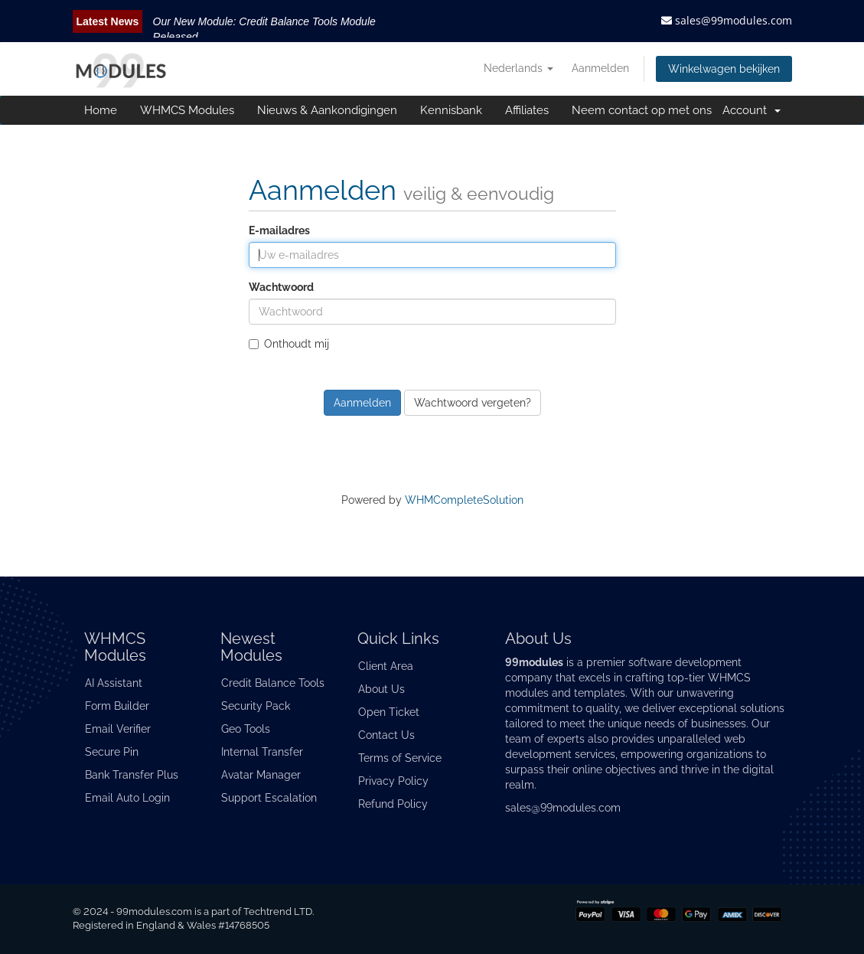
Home (100, 110)
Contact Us (386, 735)
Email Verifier (118, 729)
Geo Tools (245, 729)
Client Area (385, 666)
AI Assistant (113, 683)
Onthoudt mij (289, 344)
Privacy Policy (393, 781)
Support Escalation (269, 798)
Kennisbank (451, 110)
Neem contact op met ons (642, 110)
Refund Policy (393, 804)
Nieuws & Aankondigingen (327, 110)
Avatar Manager (261, 775)
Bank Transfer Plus (131, 775)
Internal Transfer (262, 752)
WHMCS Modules (187, 110)
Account (751, 110)
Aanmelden (600, 68)
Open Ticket (388, 712)
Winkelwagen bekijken (724, 69)
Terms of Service (400, 758)
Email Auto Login (127, 798)
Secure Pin (112, 752)
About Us (381, 689)
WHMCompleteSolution (464, 500)
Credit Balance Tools (272, 683)
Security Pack (255, 706)
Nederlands (518, 68)
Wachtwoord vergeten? (472, 403)
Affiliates (527, 110)
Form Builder (117, 706)
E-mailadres (279, 230)
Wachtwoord (281, 287)
